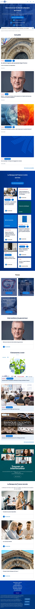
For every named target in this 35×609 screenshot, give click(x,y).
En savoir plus (7, 225)
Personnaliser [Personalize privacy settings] (27, 604)
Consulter (20, 211)
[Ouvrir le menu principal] (1, 1)
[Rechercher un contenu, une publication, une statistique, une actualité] (17, 28)
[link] (17, 20)
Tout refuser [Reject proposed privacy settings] (27, 601)
